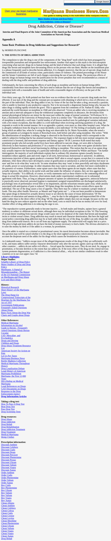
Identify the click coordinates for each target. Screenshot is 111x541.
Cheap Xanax (7, 536)
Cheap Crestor (7, 515)
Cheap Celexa (7, 510)
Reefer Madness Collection (13, 361)
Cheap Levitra (7, 518)
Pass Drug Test (8, 409)
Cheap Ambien (8, 505)
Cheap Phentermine (10, 523)
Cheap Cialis (7, 513)
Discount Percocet (9, 455)
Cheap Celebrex (8, 508)
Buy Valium (6, 493)
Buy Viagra (6, 498)
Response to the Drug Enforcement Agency (11, 392)
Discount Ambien (9, 444)
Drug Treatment (8, 432)
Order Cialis (6, 475)
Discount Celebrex (9, 447)
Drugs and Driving (9, 340)
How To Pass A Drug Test (12, 404)
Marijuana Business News (13, 358)
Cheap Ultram (7, 526)
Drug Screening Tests (11, 411)
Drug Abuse (6, 419)
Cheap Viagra (7, 531)
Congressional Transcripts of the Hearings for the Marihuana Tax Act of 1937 (16, 300)
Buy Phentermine (9, 488)
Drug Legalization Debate (13, 368)
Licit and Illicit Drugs (11, 279)
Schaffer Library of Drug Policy (15, 262)
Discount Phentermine (11, 457)
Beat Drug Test (8, 406)
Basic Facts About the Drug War (15, 312)
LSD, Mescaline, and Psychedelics (10, 336)
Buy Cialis (6, 485)
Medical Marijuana (9, 323)
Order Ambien (7, 472)
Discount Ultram (8, 462)
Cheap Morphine (8, 521)
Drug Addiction (8, 422)
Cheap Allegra (7, 503)
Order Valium (7, 480)
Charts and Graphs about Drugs (15, 315)
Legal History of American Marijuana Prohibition (13, 372)
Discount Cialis (8, 450)
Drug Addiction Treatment (13, 429)
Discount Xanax (8, 470)
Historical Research (10, 287)
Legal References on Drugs (13, 386)
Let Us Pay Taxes (9, 356)
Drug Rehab (6, 424)
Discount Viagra (8, 467)
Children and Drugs (10, 343)
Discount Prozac (8, 460)
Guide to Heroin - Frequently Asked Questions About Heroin (15, 329)
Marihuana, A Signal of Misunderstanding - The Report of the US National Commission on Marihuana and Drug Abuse (15, 273)
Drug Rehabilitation (10, 427)
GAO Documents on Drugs (13, 389)
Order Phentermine (9, 477)
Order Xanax (7, 482)
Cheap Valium (7, 528)
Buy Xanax (6, 500)
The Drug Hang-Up (10, 295)
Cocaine (4, 333)
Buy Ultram (6, 490)
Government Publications (12, 305)
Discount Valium (8, 465)
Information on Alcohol (12, 325)
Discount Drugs (8, 452)
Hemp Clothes (7, 437)
